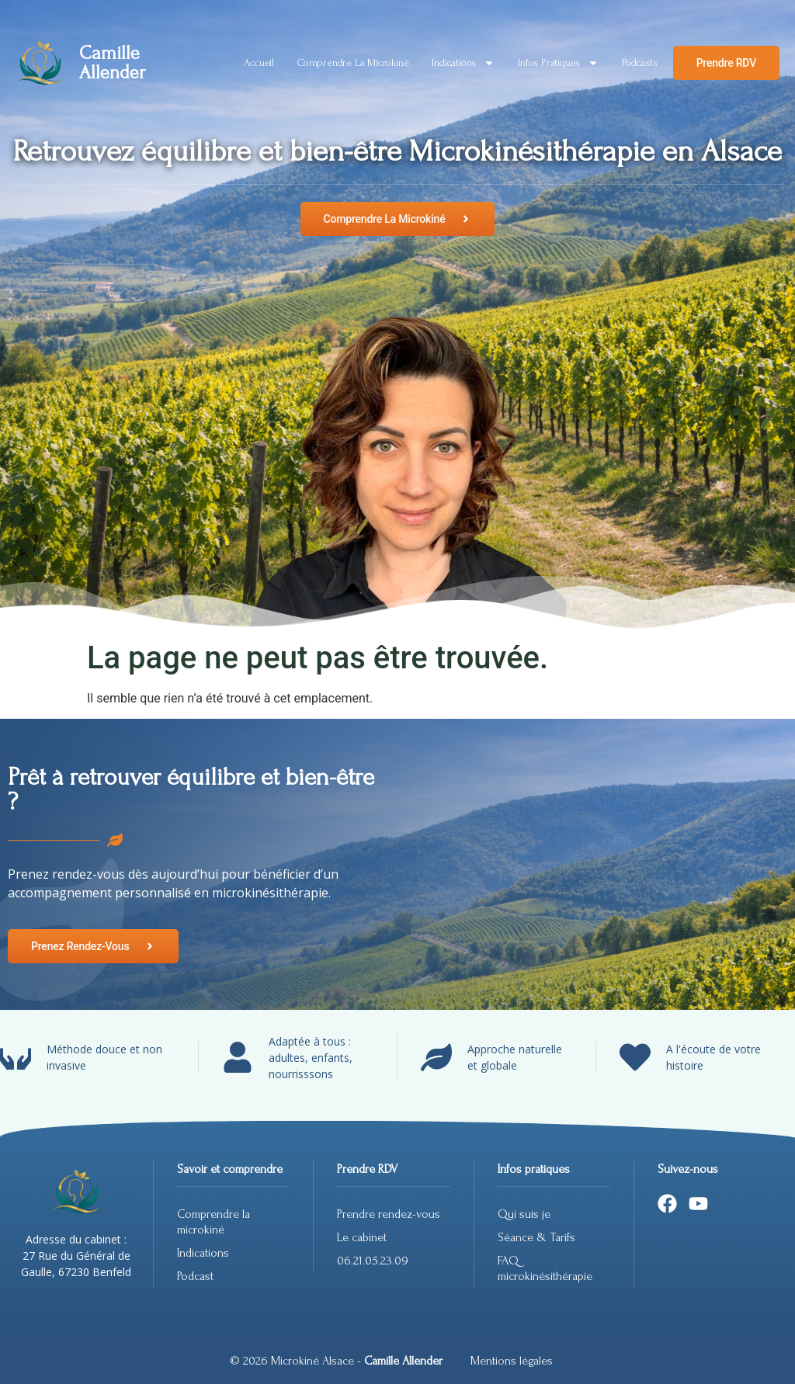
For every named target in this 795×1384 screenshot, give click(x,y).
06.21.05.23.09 (372, 1261)
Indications (463, 63)
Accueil (259, 62)
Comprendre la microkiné (352, 62)
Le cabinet (362, 1237)
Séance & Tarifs (536, 1237)
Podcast (195, 1276)
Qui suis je (524, 1214)
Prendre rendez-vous (388, 1214)
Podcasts (639, 62)
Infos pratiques (558, 63)
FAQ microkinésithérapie (546, 1268)
